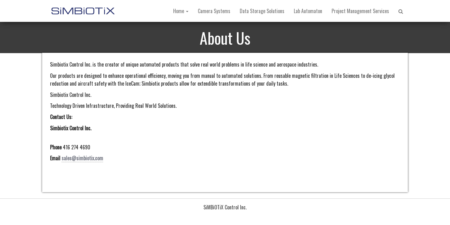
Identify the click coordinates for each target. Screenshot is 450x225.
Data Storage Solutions (262, 11)
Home (180, 11)
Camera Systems (214, 11)
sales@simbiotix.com (82, 158)
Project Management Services (360, 11)
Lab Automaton (308, 11)
